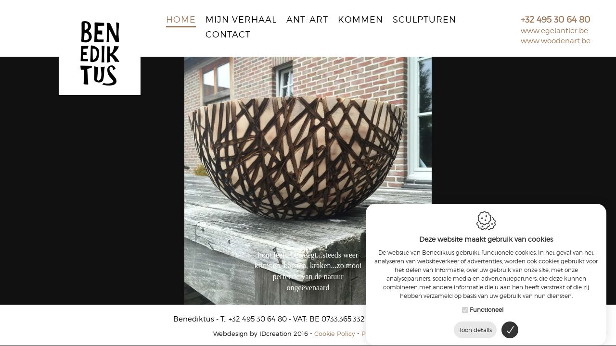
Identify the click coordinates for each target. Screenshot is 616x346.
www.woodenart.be (555, 41)
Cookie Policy (334, 333)
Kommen (360, 20)
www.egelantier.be (554, 30)
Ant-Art (307, 20)
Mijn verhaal (241, 20)
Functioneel (486, 306)
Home (181, 20)
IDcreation (252, 333)
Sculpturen (424, 20)
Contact (228, 35)
